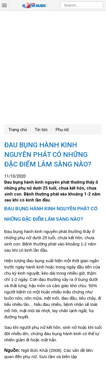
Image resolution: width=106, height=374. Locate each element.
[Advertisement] (53, 67)
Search (99, 5)
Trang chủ (17, 129)
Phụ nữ (62, 129)
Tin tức (41, 129)
